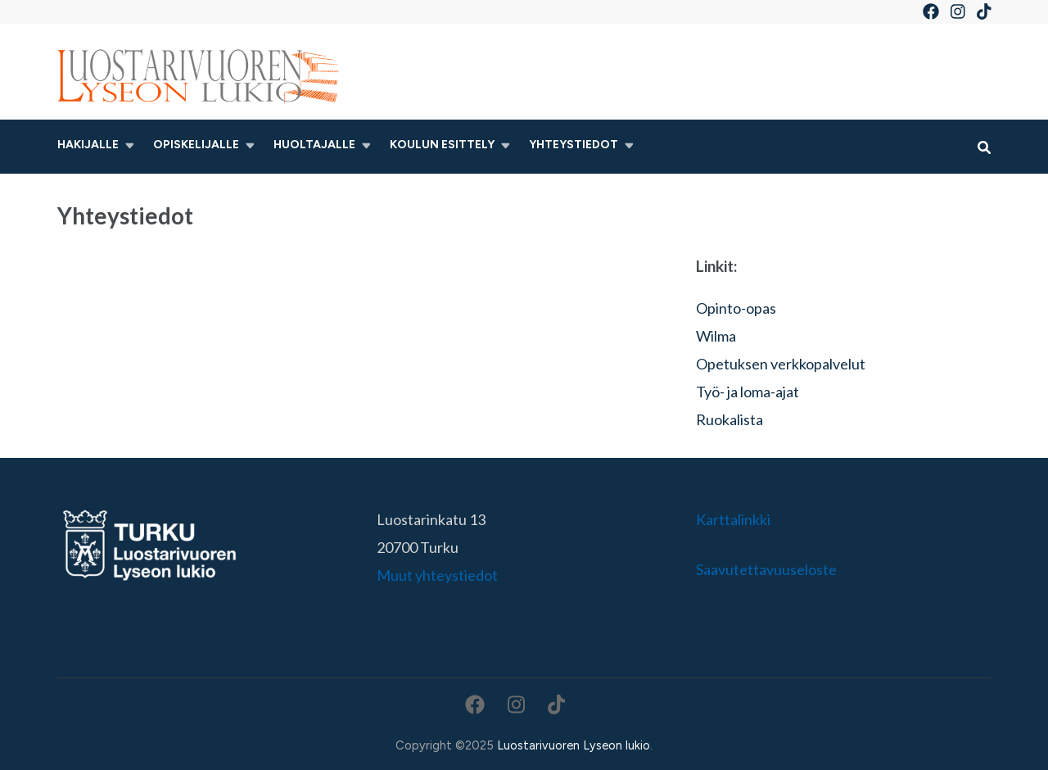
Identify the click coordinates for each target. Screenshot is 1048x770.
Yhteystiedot (573, 145)
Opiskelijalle (196, 145)
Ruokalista (729, 419)
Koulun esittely (442, 145)
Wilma (716, 336)
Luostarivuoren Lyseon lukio (573, 745)
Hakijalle (88, 145)
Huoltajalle (314, 145)
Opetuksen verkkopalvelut (780, 364)
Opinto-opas (736, 308)
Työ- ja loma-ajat (747, 392)
